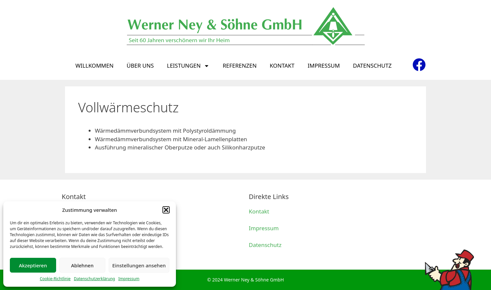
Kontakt (282, 65)
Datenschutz (372, 65)
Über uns (140, 65)
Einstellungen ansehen (139, 265)
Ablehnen (82, 265)
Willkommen (94, 65)
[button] (166, 210)
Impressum (128, 278)
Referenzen (239, 65)
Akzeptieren (33, 265)
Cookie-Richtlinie (55, 278)
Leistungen (188, 66)
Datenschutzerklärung (94, 278)
